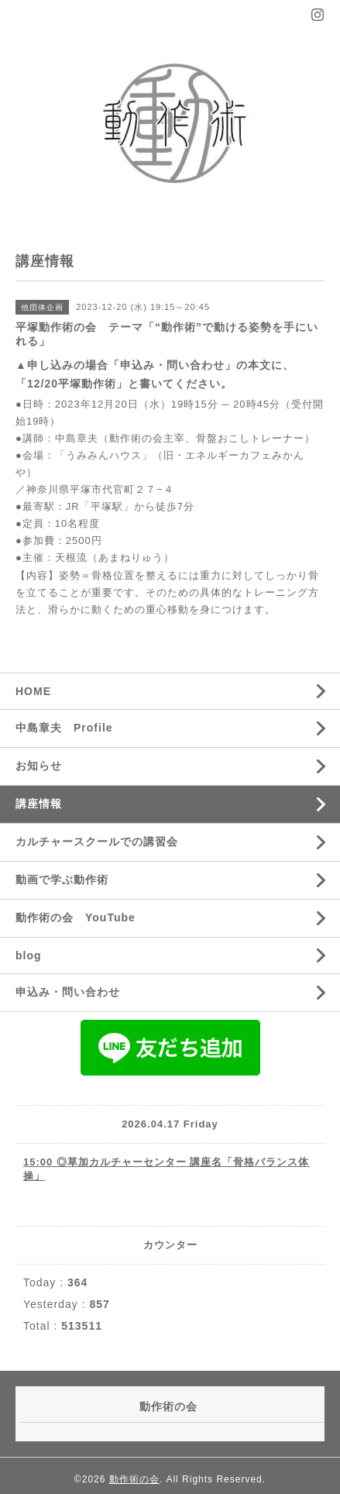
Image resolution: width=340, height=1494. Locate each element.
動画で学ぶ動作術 (61, 879)
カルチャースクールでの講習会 (96, 841)
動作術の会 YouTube (75, 917)
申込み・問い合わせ (67, 992)
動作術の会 (134, 1479)
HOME (33, 691)
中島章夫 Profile (64, 727)
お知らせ (38, 765)
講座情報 (38, 803)
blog (28, 955)
